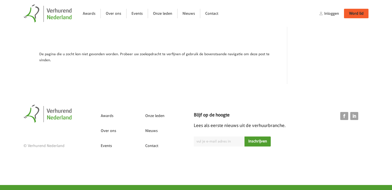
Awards (89, 13)
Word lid (356, 13)
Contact (211, 13)
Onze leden (162, 13)
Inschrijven (257, 141)
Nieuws (188, 13)
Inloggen (331, 13)
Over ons (113, 13)
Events (137, 13)
